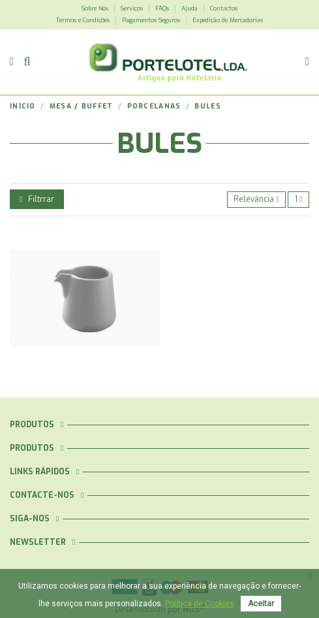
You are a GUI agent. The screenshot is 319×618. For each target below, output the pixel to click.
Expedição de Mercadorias (227, 20)
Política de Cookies (199, 603)
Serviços (133, 8)
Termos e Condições (84, 20)
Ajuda (190, 8)
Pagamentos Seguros (152, 20)
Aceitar (261, 603)
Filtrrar (37, 199)
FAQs (163, 8)
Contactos (223, 8)
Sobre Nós (96, 8)
